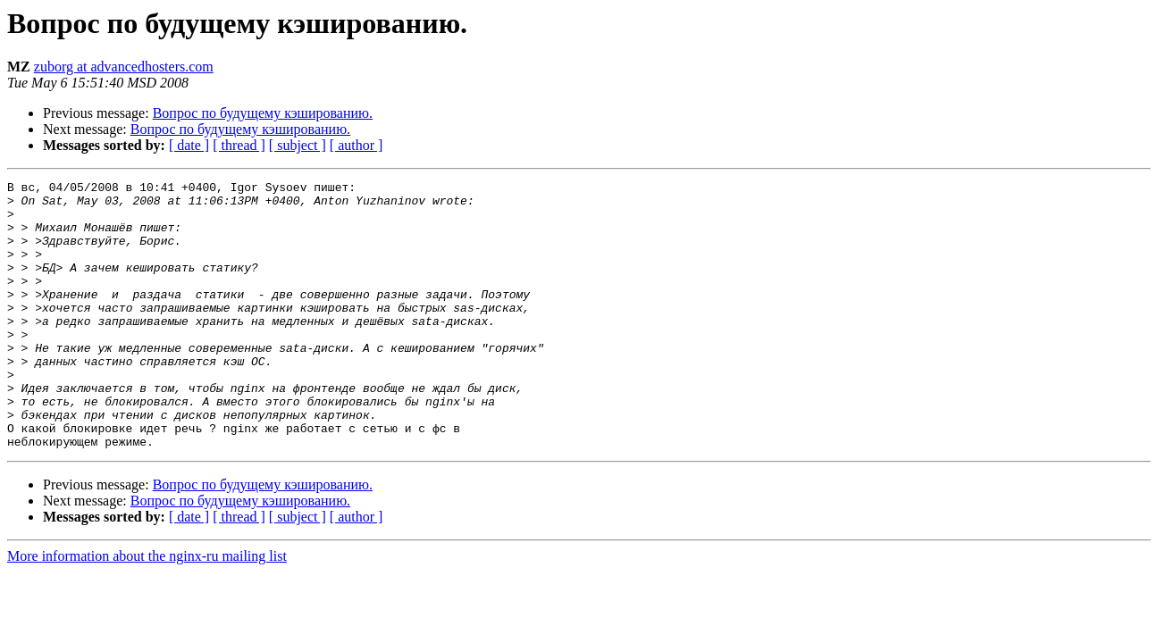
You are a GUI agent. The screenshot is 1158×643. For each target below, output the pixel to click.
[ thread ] (239, 145)
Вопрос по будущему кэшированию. (263, 113)
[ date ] (189, 145)
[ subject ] (297, 145)
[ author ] (356, 145)
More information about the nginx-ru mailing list (147, 609)
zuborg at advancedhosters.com (124, 66)
